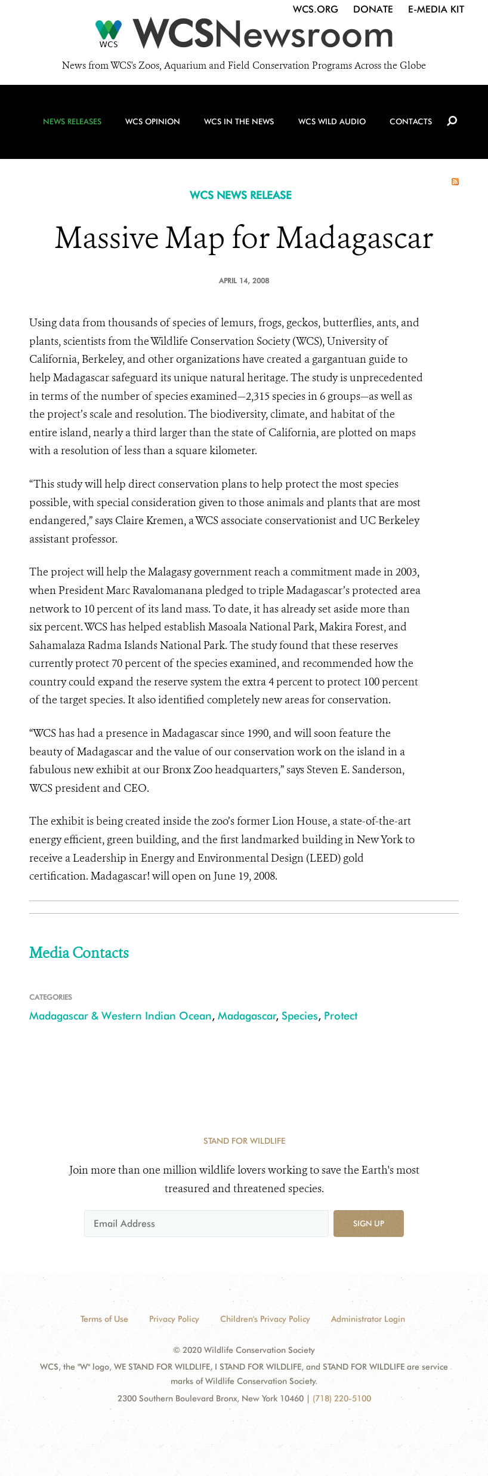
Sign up (368, 1223)
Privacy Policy (174, 1319)
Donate (373, 9)
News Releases (75, 126)
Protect (340, 1015)
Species (300, 1015)
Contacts (408, 126)
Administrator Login (368, 1319)
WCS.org (315, 9)
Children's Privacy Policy (265, 1319)
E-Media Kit (436, 9)
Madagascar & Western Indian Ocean (120, 1015)
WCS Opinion (154, 126)
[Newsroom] (244, 37)
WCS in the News (239, 126)
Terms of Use (104, 1319)
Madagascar (247, 1015)
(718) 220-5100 (342, 1398)
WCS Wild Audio (330, 126)
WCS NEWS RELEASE (241, 195)
